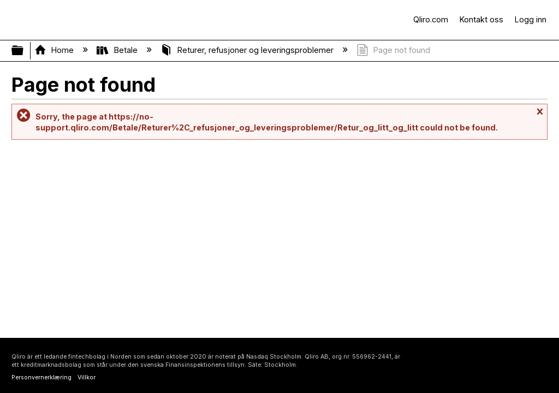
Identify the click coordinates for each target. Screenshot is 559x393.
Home (55, 50)
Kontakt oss (481, 19)
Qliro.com (430, 19)
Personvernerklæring (41, 377)
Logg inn (530, 19)
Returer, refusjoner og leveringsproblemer (248, 50)
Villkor (87, 377)
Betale (118, 50)
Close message (539, 116)
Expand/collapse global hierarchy (24, 51)
